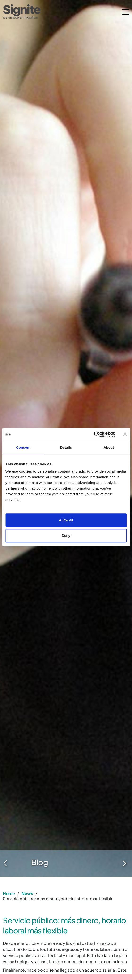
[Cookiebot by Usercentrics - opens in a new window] (94, 434)
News (27, 893)
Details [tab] (66, 447)
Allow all (66, 520)
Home (9, 893)
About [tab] (109, 447)
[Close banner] (125, 434)
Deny (66, 536)
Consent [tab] (23, 447)
